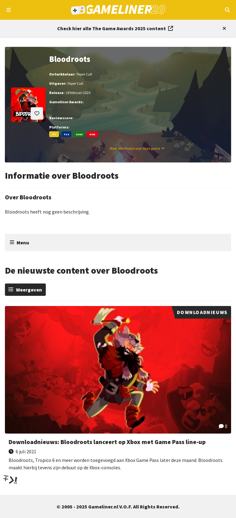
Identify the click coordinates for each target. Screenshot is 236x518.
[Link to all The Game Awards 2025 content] (115, 28)
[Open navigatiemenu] (8, 10)
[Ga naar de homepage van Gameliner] (118, 10)
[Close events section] (223, 28)
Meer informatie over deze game (135, 148)
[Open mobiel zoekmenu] (227, 10)
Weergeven (29, 290)
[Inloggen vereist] (37, 113)
